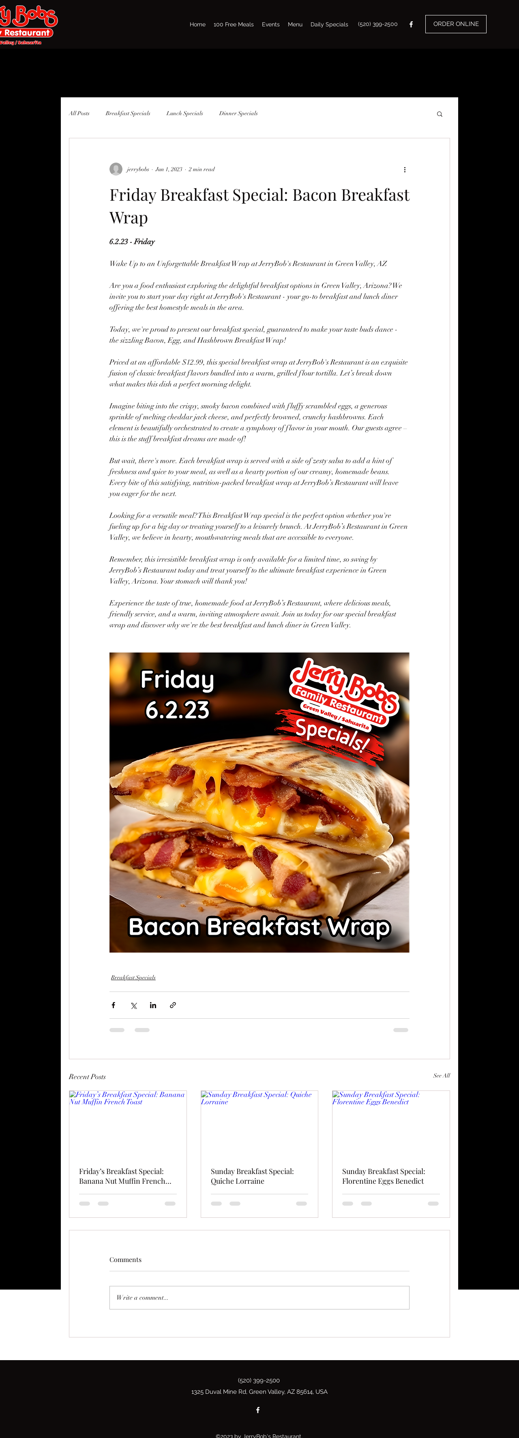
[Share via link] (173, 1005)
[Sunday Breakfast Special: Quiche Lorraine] (259, 1124)
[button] (440, 113)
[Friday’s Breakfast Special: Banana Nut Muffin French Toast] (128, 1124)
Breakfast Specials (128, 113)
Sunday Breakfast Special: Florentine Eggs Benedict (383, 1176)
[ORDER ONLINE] (456, 24)
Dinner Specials (238, 113)
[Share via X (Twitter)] (133, 1005)
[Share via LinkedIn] (153, 1005)
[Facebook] (411, 24)
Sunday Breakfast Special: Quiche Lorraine (252, 1176)
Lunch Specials (185, 113)
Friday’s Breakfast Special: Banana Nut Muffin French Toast (122, 1176)
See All (441, 1075)
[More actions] (405, 169)
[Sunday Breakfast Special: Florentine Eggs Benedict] (391, 1124)
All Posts (79, 113)
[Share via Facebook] (113, 1005)
